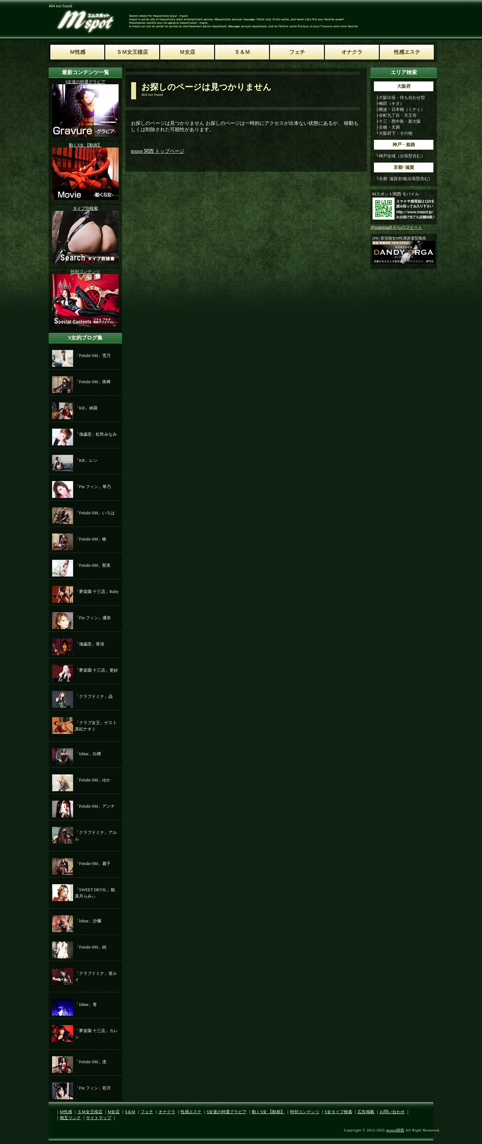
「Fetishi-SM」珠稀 (93, 381)
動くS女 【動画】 (268, 1111)
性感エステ (190, 1111)
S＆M (130, 1111)
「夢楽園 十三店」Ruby (97, 591)
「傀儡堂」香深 (89, 644)
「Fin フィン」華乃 (93, 486)
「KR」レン (86, 460)
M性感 (66, 1111)
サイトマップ (98, 1117)
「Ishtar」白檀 (88, 753)
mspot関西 (395, 1130)
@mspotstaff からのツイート (396, 227)
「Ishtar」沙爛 (88, 920)
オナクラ (166, 1111)
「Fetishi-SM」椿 (90, 539)
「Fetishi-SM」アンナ (95, 806)
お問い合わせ (392, 1111)
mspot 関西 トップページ (157, 151)
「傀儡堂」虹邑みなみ (96, 434)
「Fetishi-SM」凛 (90, 1061)
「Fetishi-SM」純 (90, 947)
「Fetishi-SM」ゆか (93, 780)
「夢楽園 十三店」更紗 (96, 670)
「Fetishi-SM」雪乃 (93, 355)
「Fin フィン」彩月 (93, 1088)
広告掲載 (365, 1111)
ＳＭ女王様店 (89, 1111)
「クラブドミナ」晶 (94, 696)
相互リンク (70, 1117)
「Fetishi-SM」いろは (95, 512)
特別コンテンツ (304, 1111)
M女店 (114, 1111)
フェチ (147, 1111)
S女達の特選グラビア (227, 1111)
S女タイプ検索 (338, 1111)
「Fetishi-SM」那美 (93, 565)
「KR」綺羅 (86, 408)
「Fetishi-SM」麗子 (93, 863)
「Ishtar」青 (86, 1004)
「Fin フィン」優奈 (93, 617)
